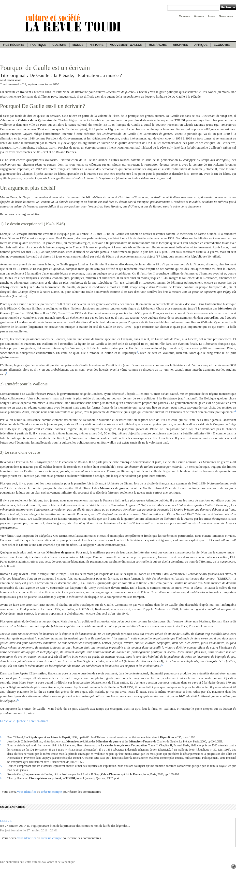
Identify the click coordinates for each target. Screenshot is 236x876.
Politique (38, 45)
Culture (59, 45)
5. (1, 774)
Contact (199, 16)
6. (1, 777)
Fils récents (13, 45)
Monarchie (157, 45)
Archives (180, 45)
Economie (222, 45)
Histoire (96, 45)
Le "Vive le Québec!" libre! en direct (24, 721)
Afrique (200, 45)
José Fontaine (10, 80)
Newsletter (226, 16)
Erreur (6, 820)
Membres (184, 16)
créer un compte (51, 791)
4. (1, 765)
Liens (211, 16)
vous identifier (26, 791)
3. (1, 745)
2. (1, 741)
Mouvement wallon (126, 45)
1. (1, 737)
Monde (78, 45)
